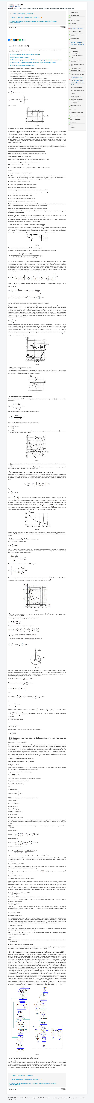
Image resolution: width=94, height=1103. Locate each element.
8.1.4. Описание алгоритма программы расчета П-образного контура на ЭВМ (33, 62)
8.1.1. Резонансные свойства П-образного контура (25, 54)
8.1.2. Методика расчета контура (19, 57)
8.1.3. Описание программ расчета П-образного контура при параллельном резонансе (35, 60)
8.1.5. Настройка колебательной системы (22, 65)
